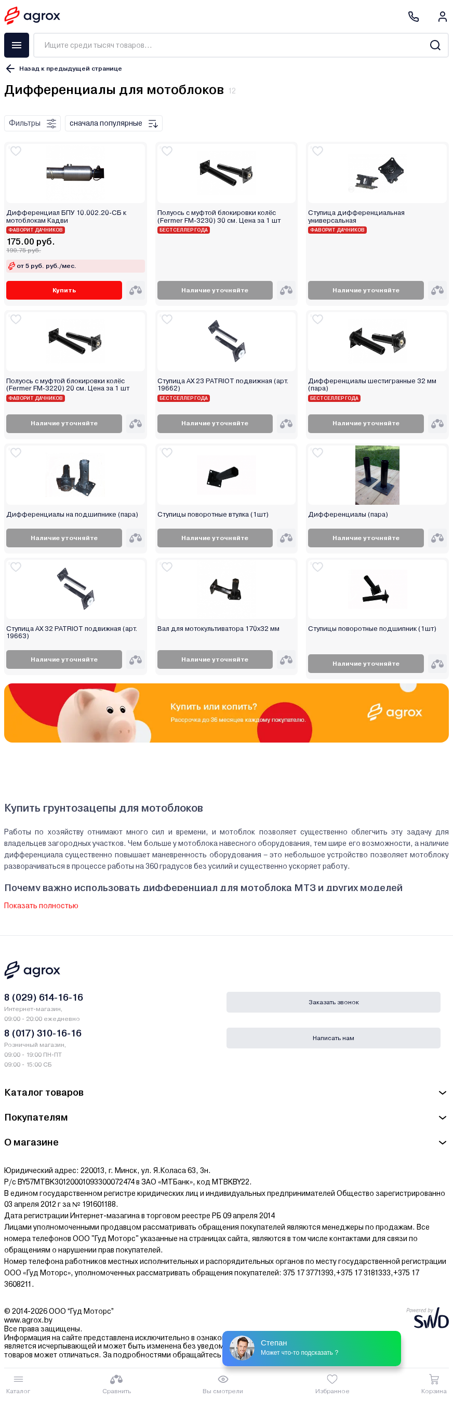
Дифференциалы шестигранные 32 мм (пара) (372, 385)
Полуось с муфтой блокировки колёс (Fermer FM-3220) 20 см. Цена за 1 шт (67, 385)
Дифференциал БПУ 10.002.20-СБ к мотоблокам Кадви (66, 216)
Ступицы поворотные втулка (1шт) (213, 514)
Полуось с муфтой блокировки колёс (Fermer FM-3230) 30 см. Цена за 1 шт (219, 216)
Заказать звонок (334, 1002)
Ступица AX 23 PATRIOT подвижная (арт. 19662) (222, 385)
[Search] (435, 45)
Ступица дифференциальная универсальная (356, 216)
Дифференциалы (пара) (348, 514)
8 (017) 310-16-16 (43, 1033)
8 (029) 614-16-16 (43, 997)
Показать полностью (41, 905)
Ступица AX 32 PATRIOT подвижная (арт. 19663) (71, 632)
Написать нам (333, 1038)
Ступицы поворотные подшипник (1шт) (372, 628)
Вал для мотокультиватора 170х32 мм (218, 628)
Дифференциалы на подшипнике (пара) (72, 514)
